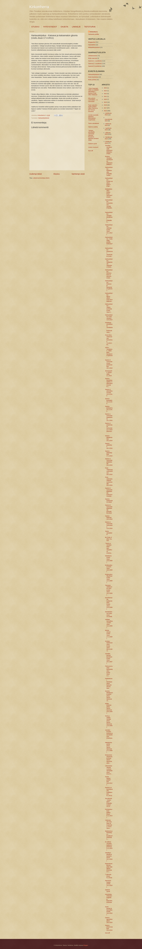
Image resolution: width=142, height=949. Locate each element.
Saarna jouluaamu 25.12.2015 (109, 409)
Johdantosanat (92, 55)
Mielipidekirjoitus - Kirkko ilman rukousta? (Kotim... (108, 193)
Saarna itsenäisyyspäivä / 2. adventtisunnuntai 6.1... (109, 382)
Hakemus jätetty (93, 127)
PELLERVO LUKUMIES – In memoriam (93, 100)
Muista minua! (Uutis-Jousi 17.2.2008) (108, 634)
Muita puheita (92, 79)
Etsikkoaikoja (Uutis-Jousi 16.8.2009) (108, 568)
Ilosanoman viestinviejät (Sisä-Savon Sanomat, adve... (108, 759)
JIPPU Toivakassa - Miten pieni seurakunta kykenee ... (109, 352)
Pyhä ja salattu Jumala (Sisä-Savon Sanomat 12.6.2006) (108, 721)
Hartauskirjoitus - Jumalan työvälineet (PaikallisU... (109, 217)
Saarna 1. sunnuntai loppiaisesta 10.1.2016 (108, 417)
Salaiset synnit (92, 143)
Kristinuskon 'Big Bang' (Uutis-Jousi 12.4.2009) (108, 578)
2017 (105, 108)
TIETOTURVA (89, 27)
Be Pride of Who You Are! (108, 539)
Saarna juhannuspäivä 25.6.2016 (109, 928)
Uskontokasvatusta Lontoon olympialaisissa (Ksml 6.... (108, 770)
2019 (105, 102)
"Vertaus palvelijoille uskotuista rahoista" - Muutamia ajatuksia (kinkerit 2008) (93, 135)
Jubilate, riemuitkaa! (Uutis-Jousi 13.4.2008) (109, 623)
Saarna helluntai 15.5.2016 (108, 517)
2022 (105, 93)
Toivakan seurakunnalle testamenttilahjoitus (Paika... (108, 149)
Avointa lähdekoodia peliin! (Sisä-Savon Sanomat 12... (109, 695)
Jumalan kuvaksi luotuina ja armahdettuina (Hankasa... (109, 734)
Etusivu (57, 174)
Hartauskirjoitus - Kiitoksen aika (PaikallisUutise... (109, 171)
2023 (105, 90)
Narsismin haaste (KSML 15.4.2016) (108, 884)
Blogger (85, 945)
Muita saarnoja (92, 58)
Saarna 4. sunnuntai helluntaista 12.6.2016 (108, 525)
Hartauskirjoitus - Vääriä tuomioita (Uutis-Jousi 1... (109, 308)
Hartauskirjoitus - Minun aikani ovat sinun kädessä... (109, 297)
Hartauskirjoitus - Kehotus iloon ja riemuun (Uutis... (109, 274)
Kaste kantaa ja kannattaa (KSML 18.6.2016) (108, 910)
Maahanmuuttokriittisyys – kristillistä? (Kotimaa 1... (109, 835)
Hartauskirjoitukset (43, 118)
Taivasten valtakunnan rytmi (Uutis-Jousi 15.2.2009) (108, 590)
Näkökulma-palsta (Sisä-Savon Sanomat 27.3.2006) (108, 747)
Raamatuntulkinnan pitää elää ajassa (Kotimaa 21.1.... (108, 867)
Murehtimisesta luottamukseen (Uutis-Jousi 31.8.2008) (108, 603)
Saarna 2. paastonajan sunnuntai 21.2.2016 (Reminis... (108, 428)
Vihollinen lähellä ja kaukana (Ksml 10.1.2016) (108, 856)
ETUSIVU (35, 27)
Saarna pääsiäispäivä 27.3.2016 (108, 453)
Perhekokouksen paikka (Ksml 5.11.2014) (108, 813)
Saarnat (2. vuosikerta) (95, 63)
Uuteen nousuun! (93, 147)
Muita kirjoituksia (93, 77)
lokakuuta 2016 (108, 124)
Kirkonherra (39, 7)
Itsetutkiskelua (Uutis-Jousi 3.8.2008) (108, 614)
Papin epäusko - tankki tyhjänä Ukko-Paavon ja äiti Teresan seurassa (93, 108)
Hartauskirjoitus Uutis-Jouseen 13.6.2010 (109, 317)
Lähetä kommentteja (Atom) (41, 178)
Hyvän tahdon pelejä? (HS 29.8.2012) (108, 780)
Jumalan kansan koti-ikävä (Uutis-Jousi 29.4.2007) (108, 658)
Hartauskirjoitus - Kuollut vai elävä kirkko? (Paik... (109, 182)
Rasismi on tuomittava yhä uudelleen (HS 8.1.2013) (109, 791)
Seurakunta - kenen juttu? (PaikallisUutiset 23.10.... (108, 802)
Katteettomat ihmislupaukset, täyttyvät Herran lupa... (108, 683)
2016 (105, 110)
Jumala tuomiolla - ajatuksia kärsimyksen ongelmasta (93, 117)
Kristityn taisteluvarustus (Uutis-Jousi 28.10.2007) (109, 646)
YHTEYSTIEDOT (50, 27)
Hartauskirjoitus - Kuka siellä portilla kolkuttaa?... (109, 241)
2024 (105, 88)
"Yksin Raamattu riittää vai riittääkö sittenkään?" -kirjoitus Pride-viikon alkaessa (93, 92)
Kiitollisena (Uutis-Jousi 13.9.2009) (108, 559)
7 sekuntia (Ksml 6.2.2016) (108, 876)
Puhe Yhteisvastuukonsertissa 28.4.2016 (109, 471)
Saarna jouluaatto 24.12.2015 (108, 401)
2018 (105, 105)
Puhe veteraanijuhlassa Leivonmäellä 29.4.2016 (108, 481)
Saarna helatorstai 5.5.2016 (109, 500)
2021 (105, 96)
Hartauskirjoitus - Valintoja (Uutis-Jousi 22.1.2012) (109, 229)
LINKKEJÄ (76, 27)
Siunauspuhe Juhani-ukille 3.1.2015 (108, 373)
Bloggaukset (92, 42)
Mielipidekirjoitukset (94, 47)
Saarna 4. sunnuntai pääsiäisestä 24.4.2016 (108, 462)
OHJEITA (64, 27)
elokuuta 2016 (107, 133)
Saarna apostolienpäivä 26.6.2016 (109, 920)
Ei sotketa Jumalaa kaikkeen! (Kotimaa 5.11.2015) (108, 846)
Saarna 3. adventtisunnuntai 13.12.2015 (109, 393)
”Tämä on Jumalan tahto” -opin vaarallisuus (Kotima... (108, 548)
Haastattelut (91, 44)
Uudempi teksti (35, 174)
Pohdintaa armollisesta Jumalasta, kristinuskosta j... (109, 327)
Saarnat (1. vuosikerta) (95, 61)
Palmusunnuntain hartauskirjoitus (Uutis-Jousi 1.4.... (109, 670)
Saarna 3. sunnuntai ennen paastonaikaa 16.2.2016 (108, 364)
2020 (105, 99)
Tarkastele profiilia (93, 34)
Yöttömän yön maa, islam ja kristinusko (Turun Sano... (108, 824)
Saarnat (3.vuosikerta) (94, 66)
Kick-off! (90, 150)
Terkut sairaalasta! (93, 123)
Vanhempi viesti (78, 174)
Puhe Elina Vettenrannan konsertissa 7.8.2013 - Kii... (108, 339)
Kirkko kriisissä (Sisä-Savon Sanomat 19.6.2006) (108, 708)
